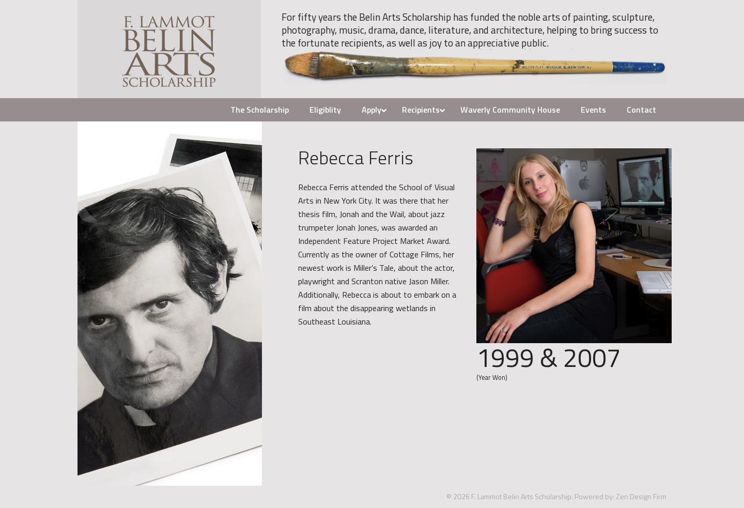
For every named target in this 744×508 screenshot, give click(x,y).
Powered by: (594, 496)
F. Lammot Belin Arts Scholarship (169, 49)
